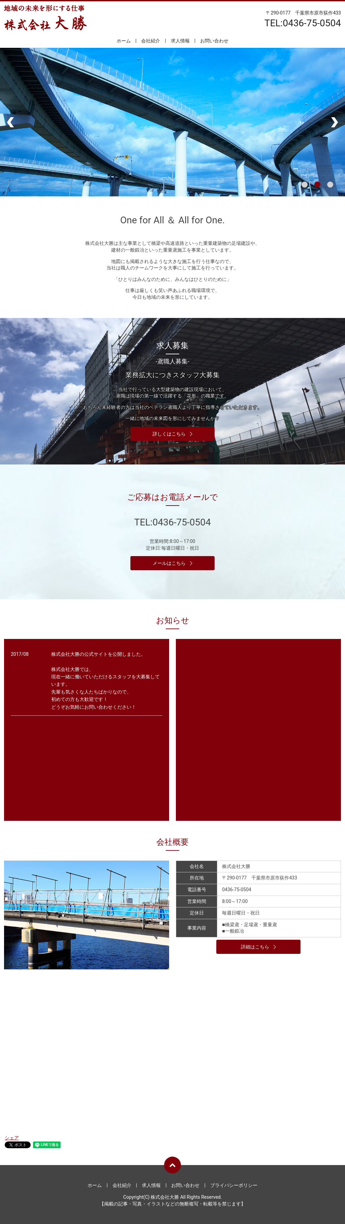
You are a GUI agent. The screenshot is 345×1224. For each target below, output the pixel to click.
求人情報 (180, 40)
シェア (12, 1137)
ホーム (124, 40)
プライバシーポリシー (233, 1185)
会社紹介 (150, 40)
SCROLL (172, 163)
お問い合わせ (214, 40)
